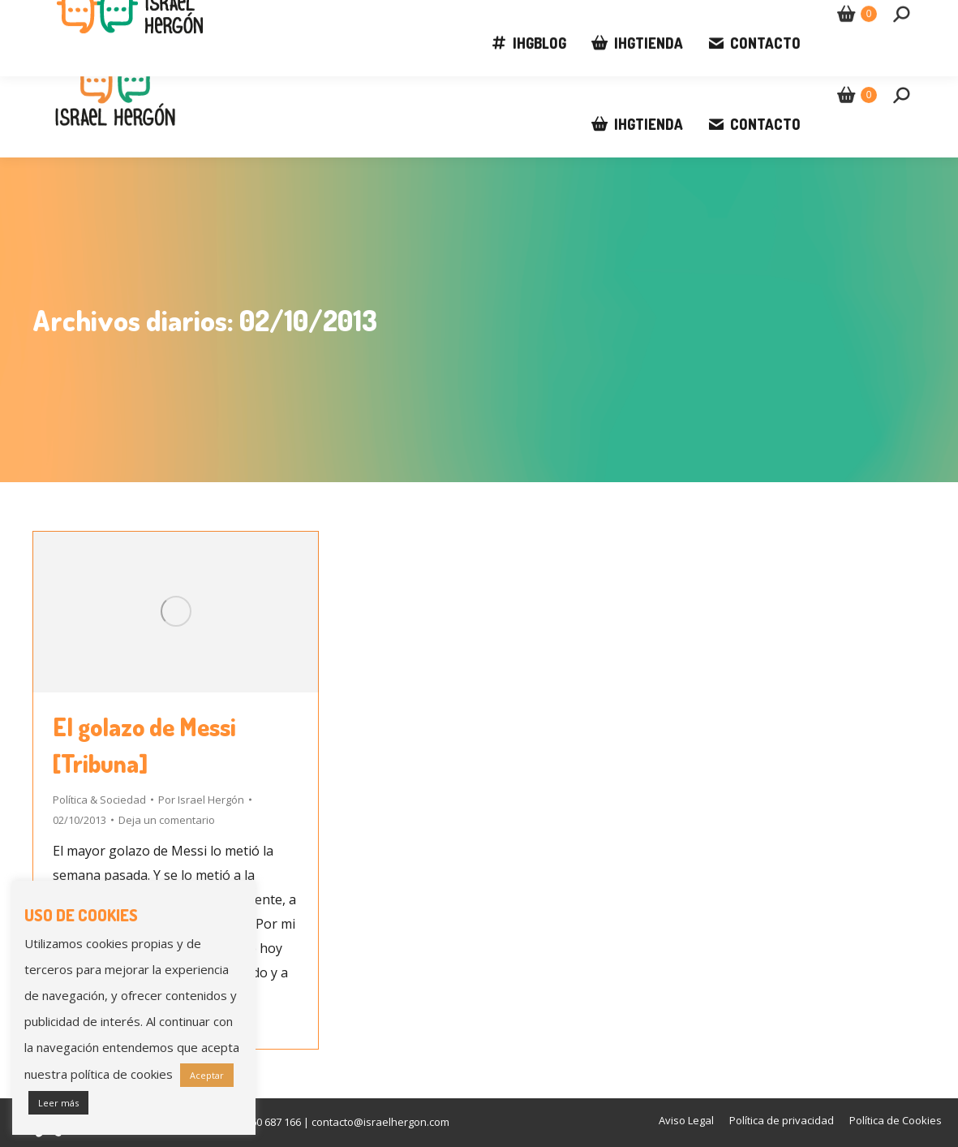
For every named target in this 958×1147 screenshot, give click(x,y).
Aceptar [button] (207, 1075)
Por (201, 799)
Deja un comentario (166, 820)
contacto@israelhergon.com (258, 16)
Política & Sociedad (99, 799)
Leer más (58, 1103)
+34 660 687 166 (103, 16)
